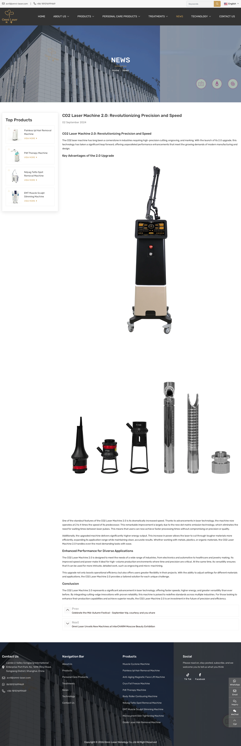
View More (29, 138)
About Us (59, 16)
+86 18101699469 (46, 3)
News (179, 16)
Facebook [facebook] (200, 676)
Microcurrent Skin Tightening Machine (143, 715)
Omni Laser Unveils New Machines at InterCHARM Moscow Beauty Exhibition (113, 626)
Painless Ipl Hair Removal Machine (141, 670)
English (230, 3)
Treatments (156, 16)
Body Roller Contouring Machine (140, 696)
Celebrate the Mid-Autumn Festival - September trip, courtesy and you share (113, 612)
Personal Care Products (119, 16)
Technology (199, 16)
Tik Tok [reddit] (187, 676)
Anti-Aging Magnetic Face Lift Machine (144, 677)
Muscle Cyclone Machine (136, 664)
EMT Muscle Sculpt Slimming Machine (143, 709)
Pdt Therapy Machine (36, 153)
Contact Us (227, 16)
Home (41, 16)
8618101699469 (15, 684)
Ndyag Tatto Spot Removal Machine (142, 702)
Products (84, 16)
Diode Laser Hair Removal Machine (142, 722)
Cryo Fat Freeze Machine (136, 683)
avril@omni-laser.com (17, 3)
